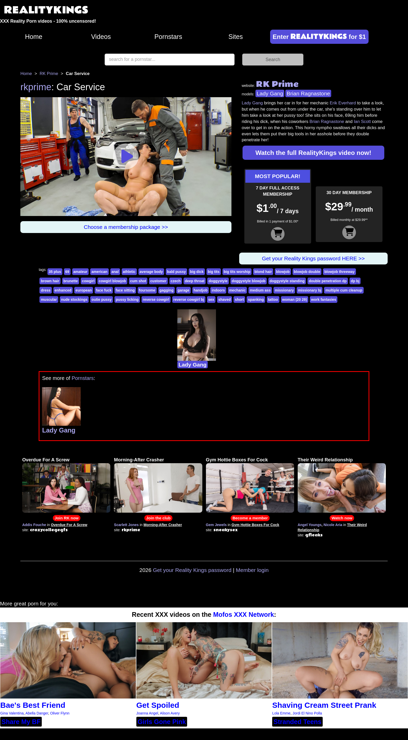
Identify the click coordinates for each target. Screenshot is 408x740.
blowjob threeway (339, 272)
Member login (252, 570)
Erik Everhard (343, 103)
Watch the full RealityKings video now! (313, 152)
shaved (224, 299)
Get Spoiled (157, 705)
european (84, 290)
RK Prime (49, 73)
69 (67, 272)
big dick (197, 272)
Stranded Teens (297, 721)
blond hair (263, 272)
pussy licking (127, 299)
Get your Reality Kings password (192, 570)
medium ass (260, 290)
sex (211, 299)
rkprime (35, 87)
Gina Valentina (12, 713)
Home (33, 36)
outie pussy (101, 299)
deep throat (194, 281)
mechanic (237, 290)
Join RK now (67, 518)
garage (183, 290)
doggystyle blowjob (248, 281)
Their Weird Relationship (325, 459)
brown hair (50, 281)
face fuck (104, 290)
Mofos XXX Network (243, 614)
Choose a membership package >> (126, 227)
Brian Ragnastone (308, 93)
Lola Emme (281, 713)
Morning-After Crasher (139, 459)
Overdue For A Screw (46, 459)
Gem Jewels (216, 525)
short (239, 299)
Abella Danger (37, 713)
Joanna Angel (147, 713)
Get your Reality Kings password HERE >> (313, 258)
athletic (129, 272)
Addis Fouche (34, 525)
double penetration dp (328, 281)
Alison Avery (170, 713)
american (99, 272)
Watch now (341, 518)
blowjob (283, 272)
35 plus (55, 272)
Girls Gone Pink (162, 721)
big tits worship (237, 272)
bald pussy (176, 272)
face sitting (125, 290)
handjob (200, 290)
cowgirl (88, 281)
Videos (101, 36)
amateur (80, 272)
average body (151, 272)
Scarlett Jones (126, 525)
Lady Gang (270, 93)
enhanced (63, 290)
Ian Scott (362, 121)
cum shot (138, 281)
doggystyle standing (287, 281)
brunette (70, 281)
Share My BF (21, 721)
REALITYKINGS (46, 10)
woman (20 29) (294, 299)
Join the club (158, 518)
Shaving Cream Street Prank (324, 705)
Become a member (250, 518)
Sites (235, 36)
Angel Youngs (310, 525)
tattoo (273, 299)
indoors (218, 290)
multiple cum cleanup (343, 290)
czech (176, 281)
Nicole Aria (332, 525)
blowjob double (307, 272)
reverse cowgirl (156, 299)
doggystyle (218, 281)
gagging (166, 290)
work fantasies (323, 299)
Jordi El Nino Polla (307, 713)
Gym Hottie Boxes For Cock (237, 459)
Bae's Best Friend (32, 705)
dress (45, 290)
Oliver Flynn (60, 713)
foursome (147, 290)
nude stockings (74, 299)
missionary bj (309, 290)
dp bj (355, 281)
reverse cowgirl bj (188, 299)
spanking (256, 299)
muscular (49, 299)
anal (115, 272)
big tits (214, 272)
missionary (284, 290)
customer (158, 281)
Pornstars (168, 36)
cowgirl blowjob (112, 281)
